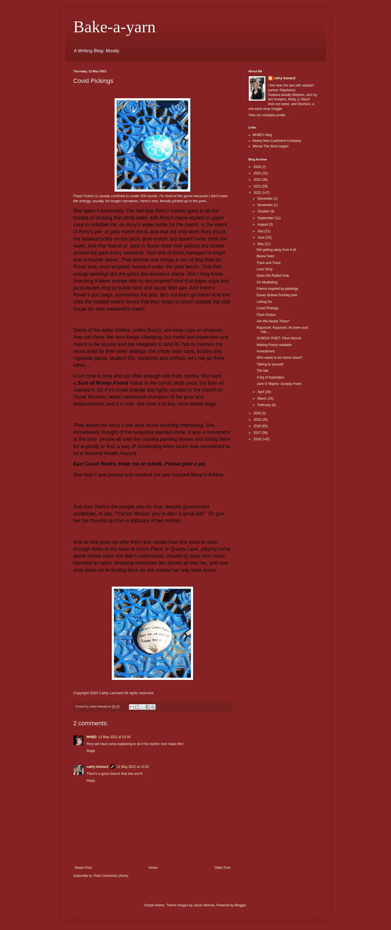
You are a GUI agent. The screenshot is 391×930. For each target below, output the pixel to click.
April (261, 392)
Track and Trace (268, 263)
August (263, 224)
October (263, 211)
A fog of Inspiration (270, 377)
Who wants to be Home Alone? (279, 358)
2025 (257, 173)
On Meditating (266, 282)
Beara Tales (265, 256)
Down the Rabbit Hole (272, 276)
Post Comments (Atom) (111, 876)
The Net (262, 371)
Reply (91, 751)
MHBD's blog (262, 135)
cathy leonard (97, 767)
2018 (257, 426)
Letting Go (264, 302)
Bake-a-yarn (114, 27)
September (266, 218)
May (261, 244)
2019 (257, 420)
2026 (257, 167)
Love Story (264, 269)
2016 (257, 439)
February (264, 405)
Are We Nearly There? (273, 321)
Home (153, 868)
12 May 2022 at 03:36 (114, 737)
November (265, 205)
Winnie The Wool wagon (271, 146)
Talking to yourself (269, 364)
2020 (257, 413)
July (260, 231)
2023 (257, 186)
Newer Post (83, 868)
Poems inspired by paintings (277, 289)
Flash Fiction (265, 315)
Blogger (240, 905)
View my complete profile (266, 115)
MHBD (92, 737)
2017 (257, 433)
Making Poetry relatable (274, 345)
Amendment (265, 351)
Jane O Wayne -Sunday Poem (279, 384)
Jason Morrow (204, 905)
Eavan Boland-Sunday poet (276, 295)
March (262, 398)
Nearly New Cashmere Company (277, 141)
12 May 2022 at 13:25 (133, 767)
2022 (257, 193)
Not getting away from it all (276, 250)
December (265, 199)
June (261, 237)
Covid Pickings (267, 308)
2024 (257, 180)
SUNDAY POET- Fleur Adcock (278, 338)
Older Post (222, 868)
